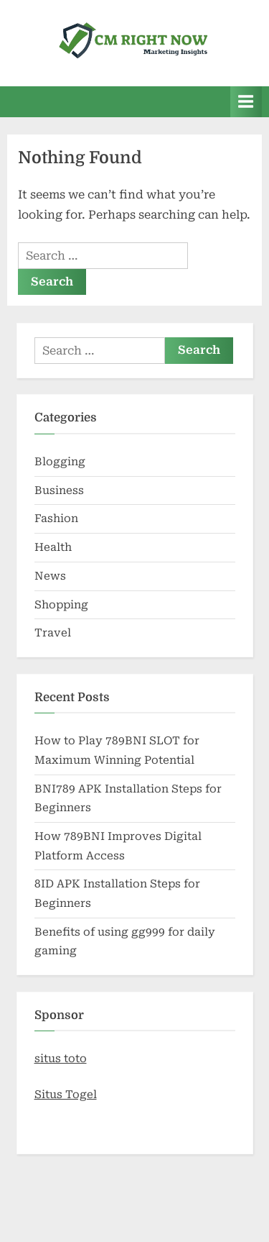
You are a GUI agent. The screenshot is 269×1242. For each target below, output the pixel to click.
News (50, 576)
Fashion (56, 518)
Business (59, 490)
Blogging (59, 461)
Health (53, 547)
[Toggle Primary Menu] (246, 101)
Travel (52, 632)
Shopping (61, 604)
